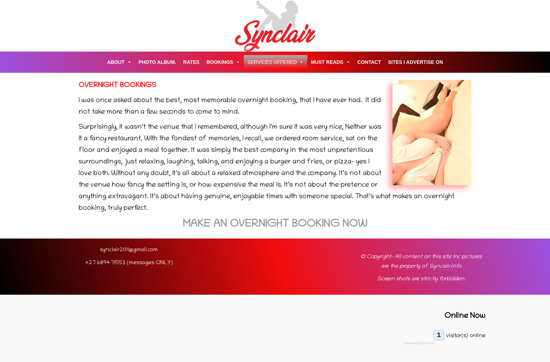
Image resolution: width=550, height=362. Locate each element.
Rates (191, 62)
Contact (369, 62)
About (119, 62)
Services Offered (275, 62)
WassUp (428, 343)
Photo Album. (157, 62)
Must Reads (330, 62)
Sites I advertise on (415, 62)
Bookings (223, 62)
